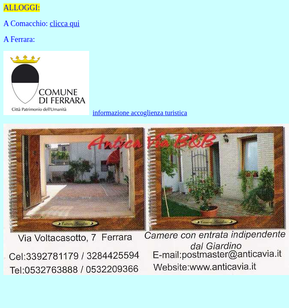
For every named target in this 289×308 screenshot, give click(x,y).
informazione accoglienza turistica (140, 112)
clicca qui (64, 23)
